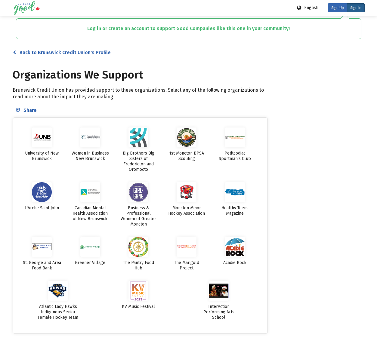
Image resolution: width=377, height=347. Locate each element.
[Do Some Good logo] (27, 8)
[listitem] (42, 144)
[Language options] (307, 8)
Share (26, 110)
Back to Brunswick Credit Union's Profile (62, 52)
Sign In (355, 8)
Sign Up (337, 8)
